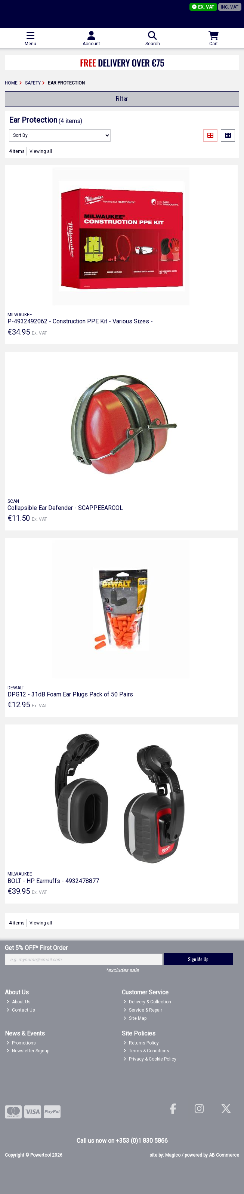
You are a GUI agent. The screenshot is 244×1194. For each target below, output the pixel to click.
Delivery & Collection (147, 1001)
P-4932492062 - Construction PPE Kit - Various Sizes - (80, 321)
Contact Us (20, 1010)
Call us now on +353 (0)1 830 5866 (122, 1140)
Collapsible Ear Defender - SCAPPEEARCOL (65, 507)
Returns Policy (141, 1043)
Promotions (21, 1043)
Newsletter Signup (27, 1050)
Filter (122, 98)
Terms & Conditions (146, 1050)
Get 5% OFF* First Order (36, 947)
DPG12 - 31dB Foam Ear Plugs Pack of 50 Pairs (70, 694)
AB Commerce (224, 1155)
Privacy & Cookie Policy (149, 1059)
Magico (172, 1155)
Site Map (134, 1018)
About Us (18, 1001)
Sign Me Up (198, 959)
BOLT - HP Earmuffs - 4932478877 (53, 880)
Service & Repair (142, 1010)
